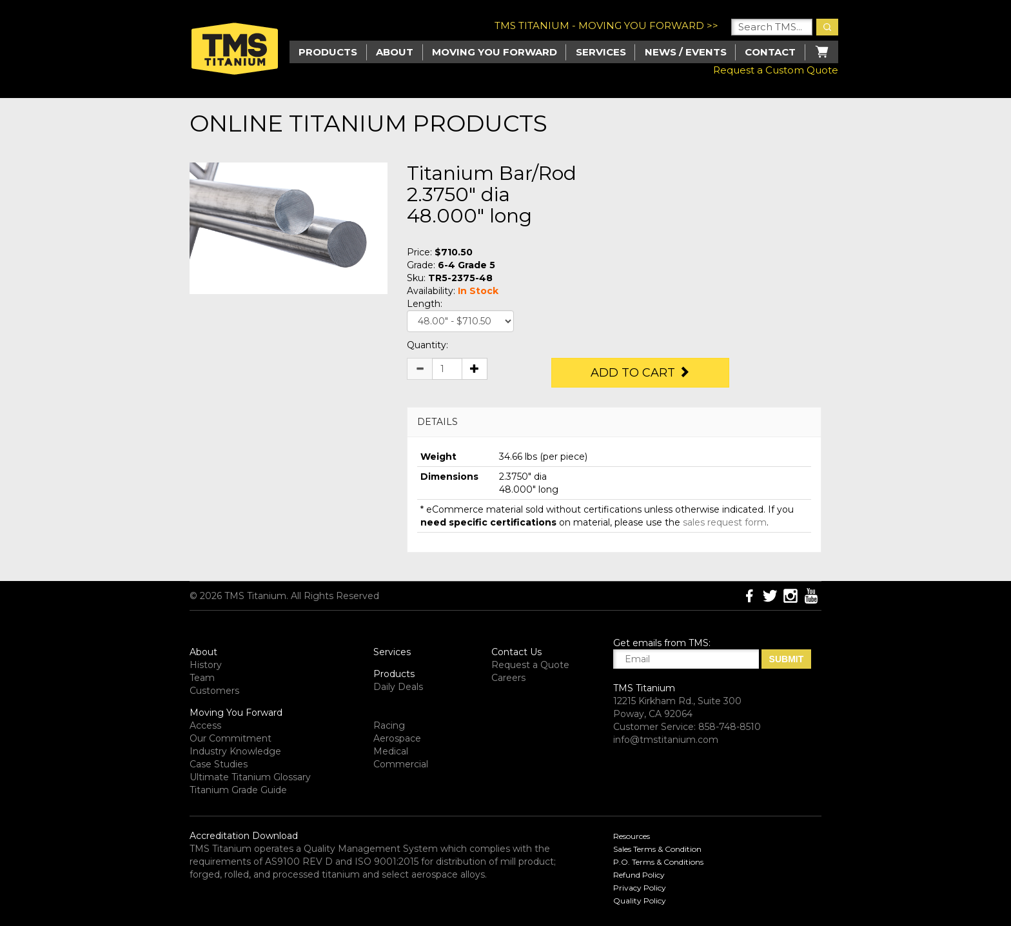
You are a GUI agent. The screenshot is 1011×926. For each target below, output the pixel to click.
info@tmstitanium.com (665, 739)
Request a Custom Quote (775, 70)
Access (205, 725)
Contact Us (516, 652)
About (394, 52)
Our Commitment (230, 738)
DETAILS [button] (437, 422)
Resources (631, 836)
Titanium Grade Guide (238, 790)
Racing (389, 725)
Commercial (400, 764)
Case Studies (219, 764)
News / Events (686, 52)
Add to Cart (640, 373)
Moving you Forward (494, 52)
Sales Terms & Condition (657, 849)
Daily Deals (398, 687)
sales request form (725, 522)
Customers (214, 690)
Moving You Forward (236, 712)
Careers (508, 678)
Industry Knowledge (235, 751)
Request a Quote (530, 665)
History (206, 665)
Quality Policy (639, 900)
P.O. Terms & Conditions (658, 862)
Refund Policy (639, 875)
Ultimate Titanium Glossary (250, 777)
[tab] (614, 422)
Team (202, 678)
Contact (770, 52)
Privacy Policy (639, 887)
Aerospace (397, 738)
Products (394, 674)
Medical (390, 751)
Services (601, 52)
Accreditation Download (244, 836)
